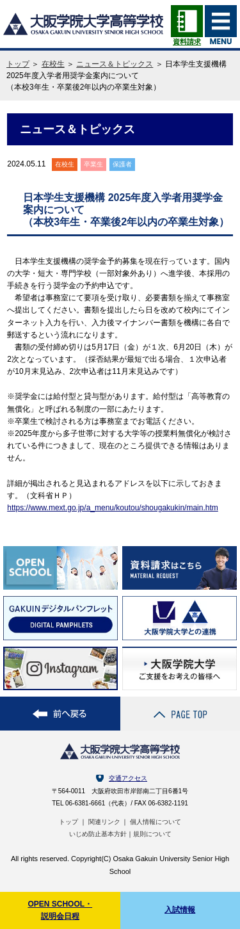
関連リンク (104, 821)
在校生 (53, 64)
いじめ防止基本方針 (98, 833)
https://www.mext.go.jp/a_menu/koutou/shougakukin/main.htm (112, 507)
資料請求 (187, 37)
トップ (17, 64)
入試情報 (179, 909)
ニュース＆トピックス (114, 64)
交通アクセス (128, 778)
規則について (152, 833)
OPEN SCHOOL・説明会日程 (60, 910)
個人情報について (155, 821)
